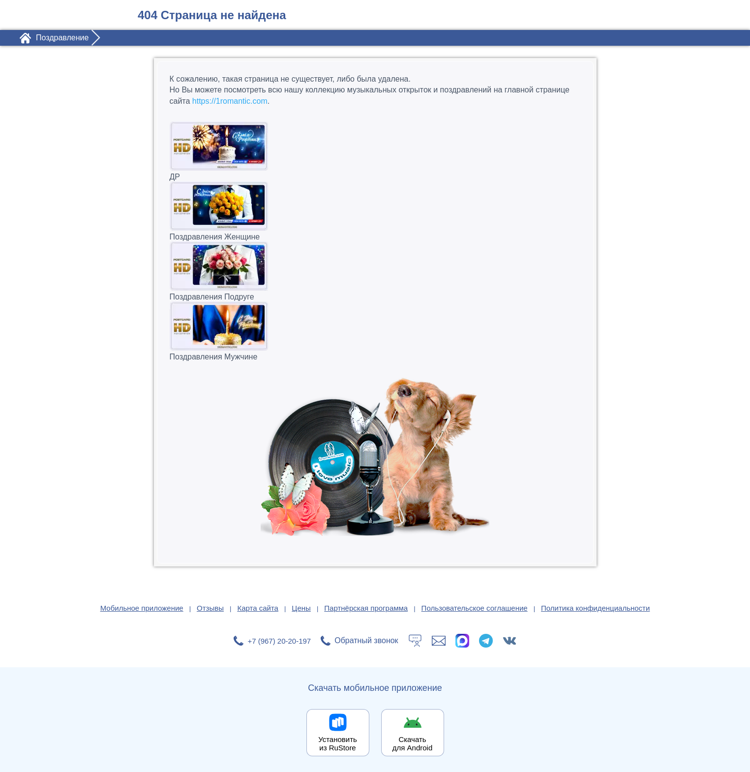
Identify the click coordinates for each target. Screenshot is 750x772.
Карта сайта (257, 608)
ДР (375, 151)
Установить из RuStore (337, 743)
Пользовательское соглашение (474, 608)
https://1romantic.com (230, 101)
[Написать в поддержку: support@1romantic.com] (439, 641)
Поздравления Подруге (375, 271)
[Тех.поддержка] (415, 641)
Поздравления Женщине (375, 211)
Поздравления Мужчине (375, 331)
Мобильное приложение (141, 608)
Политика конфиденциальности (595, 608)
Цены (301, 608)
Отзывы (210, 608)
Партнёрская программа (366, 608)
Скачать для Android (412, 743)
